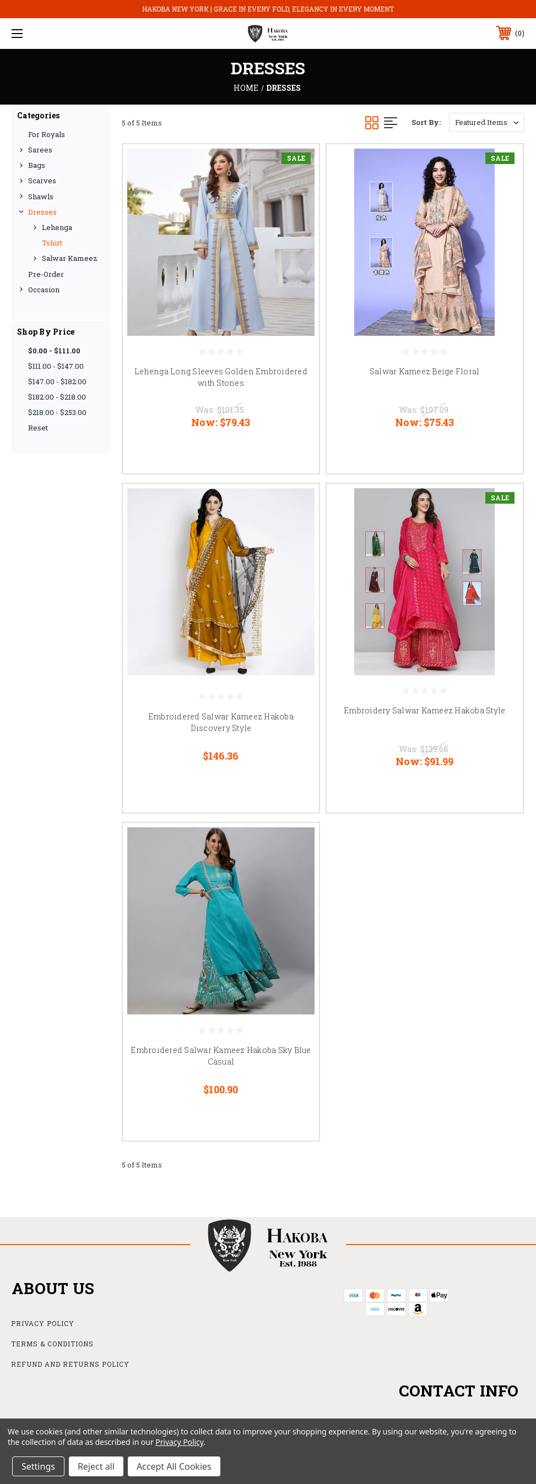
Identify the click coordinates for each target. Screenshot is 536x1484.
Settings (38, 1466)
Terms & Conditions (52, 1343)
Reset (38, 428)
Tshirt (52, 243)
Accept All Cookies (174, 1466)
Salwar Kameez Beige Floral (425, 371)
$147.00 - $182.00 (57, 381)
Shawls (40, 196)
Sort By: (426, 122)
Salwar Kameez (70, 258)
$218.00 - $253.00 (57, 412)
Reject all (96, 1466)
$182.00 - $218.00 (57, 397)
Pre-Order (46, 274)
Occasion (43, 289)
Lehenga (57, 227)
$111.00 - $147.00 (56, 366)
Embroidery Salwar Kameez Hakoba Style (424, 710)
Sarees (40, 150)
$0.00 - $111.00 (54, 351)
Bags (36, 165)
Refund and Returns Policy (70, 1364)
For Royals (46, 134)
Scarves (42, 181)
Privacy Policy (42, 1323)
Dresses (42, 212)
